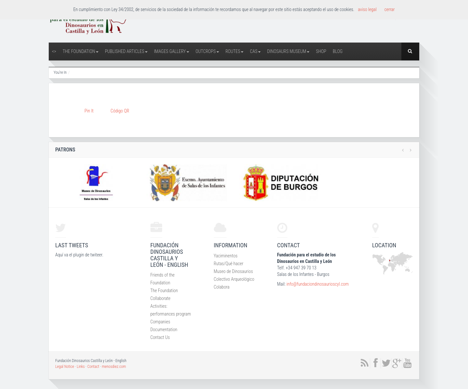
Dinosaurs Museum (288, 51)
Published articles (126, 51)
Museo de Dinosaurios (233, 271)
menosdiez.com (114, 366)
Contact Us (160, 337)
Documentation (163, 329)
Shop (321, 51)
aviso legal (367, 9)
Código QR (119, 110)
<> (54, 51)
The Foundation (80, 51)
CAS (255, 51)
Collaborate (160, 298)
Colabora (222, 287)
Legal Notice (64, 366)
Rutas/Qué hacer (228, 263)
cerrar (389, 9)
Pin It (89, 110)
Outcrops (207, 51)
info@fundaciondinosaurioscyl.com (317, 284)
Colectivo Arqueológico (234, 279)
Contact (93, 366)
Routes (234, 51)
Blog (338, 51)
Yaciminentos (226, 255)
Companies (160, 321)
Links (80, 366)
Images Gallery (171, 51)
